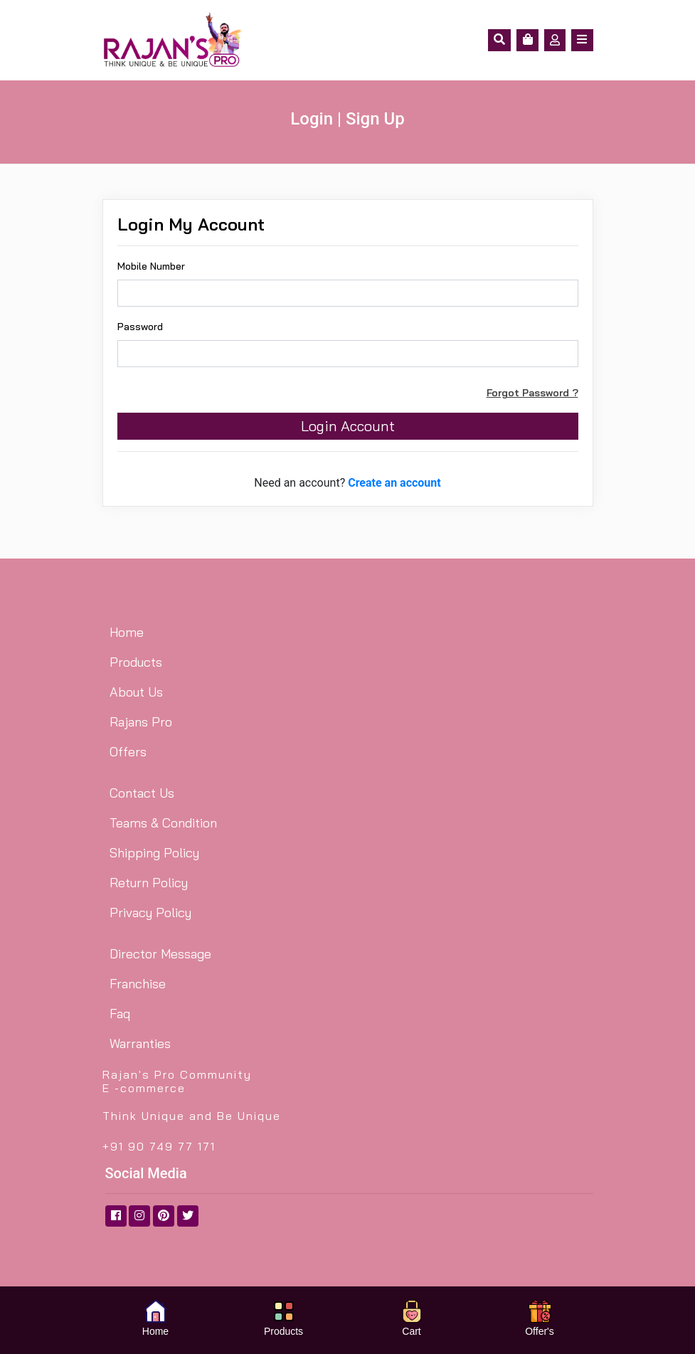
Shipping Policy (154, 853)
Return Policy (149, 882)
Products (136, 662)
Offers (128, 752)
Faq (120, 1013)
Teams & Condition (163, 823)
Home (127, 632)
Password (140, 326)
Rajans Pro (141, 722)
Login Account (348, 426)
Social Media (146, 1173)
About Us (136, 692)
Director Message (160, 954)
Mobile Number (151, 266)
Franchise (138, 983)
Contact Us (142, 793)
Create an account (394, 483)
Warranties (140, 1043)
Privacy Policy (150, 912)
